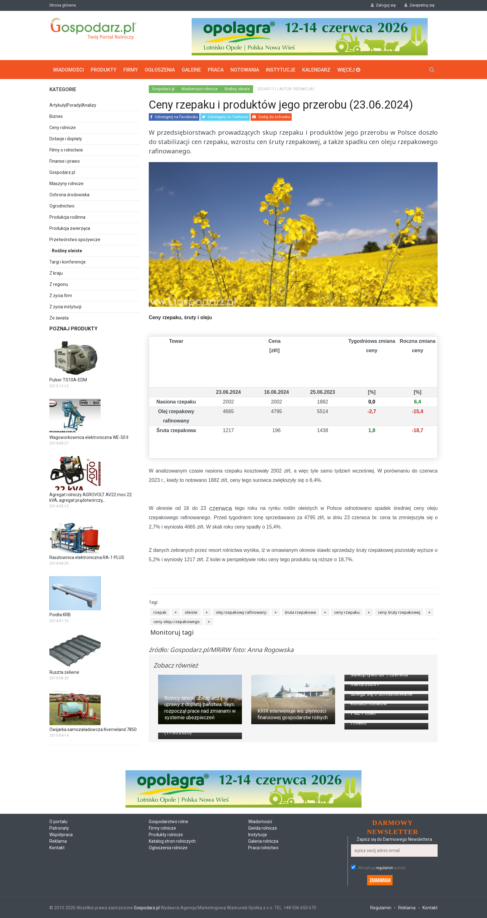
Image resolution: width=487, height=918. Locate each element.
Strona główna (62, 5)
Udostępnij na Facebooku (174, 117)
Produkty (103, 69)
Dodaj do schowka (271, 117)
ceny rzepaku (347, 612)
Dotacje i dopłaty (65, 138)
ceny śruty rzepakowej (399, 612)
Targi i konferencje (67, 261)
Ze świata (59, 317)
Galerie (191, 69)
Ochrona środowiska (69, 194)
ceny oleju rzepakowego (176, 621)
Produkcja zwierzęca (69, 228)
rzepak (159, 612)
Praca (216, 69)
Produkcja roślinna (67, 217)
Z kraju (56, 273)
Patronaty (59, 908)
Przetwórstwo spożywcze (74, 239)
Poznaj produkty (73, 329)
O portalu (58, 902)
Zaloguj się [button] (383, 5)
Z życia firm (60, 295)
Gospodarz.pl (62, 172)
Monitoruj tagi (172, 632)
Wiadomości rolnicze (199, 89)
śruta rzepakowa (300, 612)
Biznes (56, 116)
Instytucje (280, 69)
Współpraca (61, 915)
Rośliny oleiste (67, 250)
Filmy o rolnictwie (66, 149)
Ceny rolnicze (62, 127)
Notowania (244, 69)
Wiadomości (68, 69)
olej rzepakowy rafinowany (241, 612)
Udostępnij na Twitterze (225, 117)
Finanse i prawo (64, 161)
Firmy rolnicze (162, 908)
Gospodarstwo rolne (168, 902)
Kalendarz (316, 69)
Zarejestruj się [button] (419, 5)
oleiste (191, 612)
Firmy (130, 69)
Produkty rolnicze (166, 915)
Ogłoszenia (160, 69)
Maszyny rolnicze (66, 183)
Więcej (348, 69)
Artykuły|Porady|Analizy (72, 105)
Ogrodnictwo (62, 205)
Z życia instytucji (65, 306)
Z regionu (58, 284)
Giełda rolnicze (262, 908)
